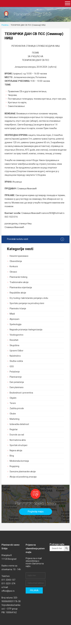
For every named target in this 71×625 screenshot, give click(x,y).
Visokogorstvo (16, 335)
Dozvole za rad (17, 434)
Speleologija (15, 324)
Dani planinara (16, 387)
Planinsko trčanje (18, 308)
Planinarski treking (18, 277)
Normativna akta (18, 440)
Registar (14, 429)
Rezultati (14, 340)
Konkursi (14, 266)
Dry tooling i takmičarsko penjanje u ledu (29, 298)
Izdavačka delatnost (19, 424)
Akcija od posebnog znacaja (23, 477)
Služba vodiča (16, 361)
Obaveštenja (16, 261)
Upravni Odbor (16, 350)
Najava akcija (16, 450)
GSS (12, 366)
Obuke (13, 413)
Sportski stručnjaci (18, 445)
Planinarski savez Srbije (33, 14)
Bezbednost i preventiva (21, 392)
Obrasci (13, 272)
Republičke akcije (18, 292)
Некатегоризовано (19, 256)
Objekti (13, 398)
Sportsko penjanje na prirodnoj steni (27, 303)
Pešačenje (15, 371)
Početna (5, 25)
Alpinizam (14, 319)
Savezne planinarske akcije (23, 471)
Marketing (14, 419)
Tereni (13, 403)
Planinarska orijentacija (21, 287)
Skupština (14, 345)
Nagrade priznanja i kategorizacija (26, 329)
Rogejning (14, 466)
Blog (12, 455)
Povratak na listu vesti (35, 239)
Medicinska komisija (19, 461)
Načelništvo (15, 356)
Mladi (12, 313)
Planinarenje (16, 377)
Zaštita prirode (17, 408)
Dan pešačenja (17, 382)
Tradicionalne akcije (19, 282)
